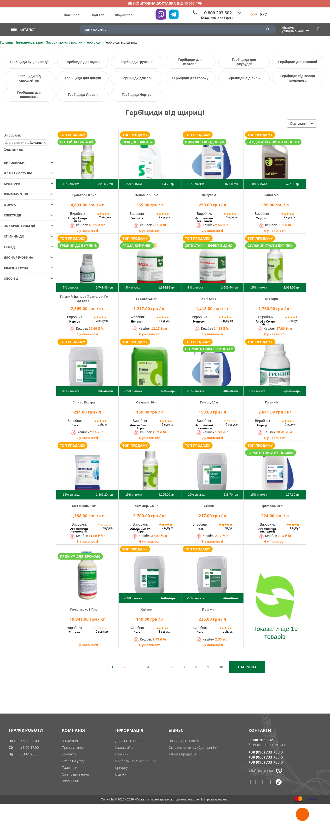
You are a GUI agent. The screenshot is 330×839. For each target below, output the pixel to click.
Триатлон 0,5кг (84, 195)
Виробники (70, 781)
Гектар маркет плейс (184, 740)
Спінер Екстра (84, 402)
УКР (254, 14)
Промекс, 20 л (272, 506)
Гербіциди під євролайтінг (29, 78)
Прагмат (209, 609)
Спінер (146, 609)
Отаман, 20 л (146, 402)
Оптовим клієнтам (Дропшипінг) (193, 747)
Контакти (69, 754)
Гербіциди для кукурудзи (244, 62)
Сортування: (302, 123)
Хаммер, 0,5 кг (146, 506)
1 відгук (293, 321)
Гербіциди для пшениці (297, 62)
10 (221, 667)
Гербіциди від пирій (244, 78)
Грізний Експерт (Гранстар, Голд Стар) (84, 298)
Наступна (247, 667)
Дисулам (209, 195)
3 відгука (232, 217)
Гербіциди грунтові (137, 62)
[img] (87, 159)
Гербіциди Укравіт (83, 94)
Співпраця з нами (75, 774)
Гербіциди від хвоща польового (297, 78)
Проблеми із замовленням (135, 761)
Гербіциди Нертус (136, 94)
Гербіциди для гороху (190, 78)
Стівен (209, 506)
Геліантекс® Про (84, 609)
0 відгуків (232, 424)
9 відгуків (227, 321)
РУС (263, 14)
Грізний (271, 402)
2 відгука (105, 217)
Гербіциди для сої (137, 78)
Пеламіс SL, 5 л (146, 195)
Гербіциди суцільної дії (29, 62)
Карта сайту (124, 747)
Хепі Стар (208, 298)
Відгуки (120, 774)
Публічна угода (73, 761)
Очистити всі (13, 150)
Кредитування (126, 767)
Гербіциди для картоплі (190, 62)
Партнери (69, 767)
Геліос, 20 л (209, 402)
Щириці (23, 142)
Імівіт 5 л (271, 195)
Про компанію (73, 747)
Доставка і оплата (128, 740)
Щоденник (70, 740)
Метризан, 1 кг (84, 506)
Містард (271, 298)
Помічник (122, 754)
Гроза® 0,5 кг (146, 298)
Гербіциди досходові (82, 62)
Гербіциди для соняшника (29, 95)
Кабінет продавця (182, 754)
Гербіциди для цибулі (83, 78)
